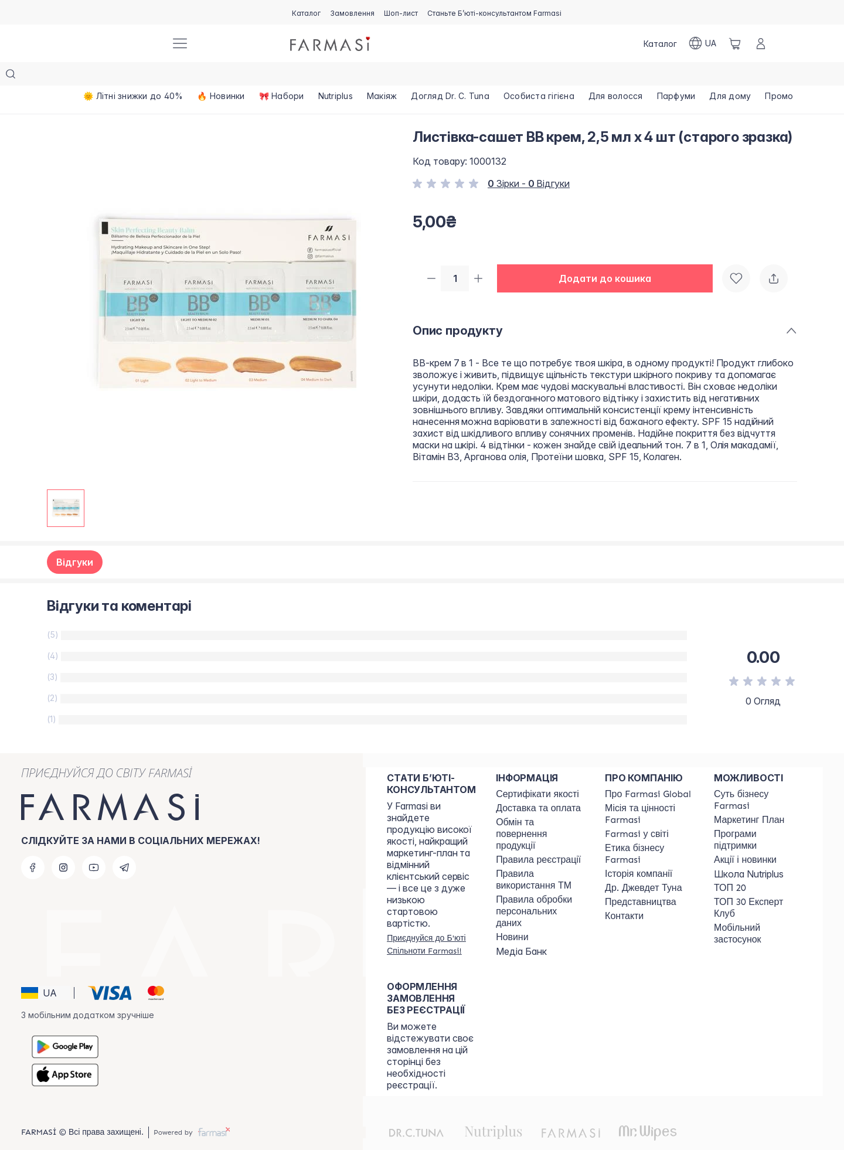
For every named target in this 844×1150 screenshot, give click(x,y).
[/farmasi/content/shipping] (538, 785)
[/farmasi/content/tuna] (643, 864)
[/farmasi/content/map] (640, 878)
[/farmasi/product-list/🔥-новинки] (220, 76)
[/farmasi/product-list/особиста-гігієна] (538, 76)
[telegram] (124, 844)
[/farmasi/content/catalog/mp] (749, 796)
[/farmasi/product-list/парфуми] (676, 76)
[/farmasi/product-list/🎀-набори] (281, 76)
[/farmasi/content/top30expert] (758, 884)
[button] (609, 255)
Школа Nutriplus (749, 850)
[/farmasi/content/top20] (730, 864)
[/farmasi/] (117, 43)
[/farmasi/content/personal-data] (540, 888)
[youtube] (94, 844)
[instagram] (63, 844)
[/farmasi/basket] (735, 43)
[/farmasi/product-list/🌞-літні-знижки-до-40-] (133, 76)
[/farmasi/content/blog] (512, 914)
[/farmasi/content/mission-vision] (649, 790)
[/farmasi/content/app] (758, 910)
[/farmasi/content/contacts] (624, 893)
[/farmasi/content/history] (638, 850)
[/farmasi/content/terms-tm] (540, 856)
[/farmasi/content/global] (648, 771)
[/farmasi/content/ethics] (649, 830)
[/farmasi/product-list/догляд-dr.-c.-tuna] (450, 76)
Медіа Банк (521, 928)
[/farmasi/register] (352, 12)
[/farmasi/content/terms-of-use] (538, 836)
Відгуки (74, 539)
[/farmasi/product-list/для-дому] (730, 76)
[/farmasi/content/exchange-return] (540, 810)
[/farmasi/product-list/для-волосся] (615, 76)
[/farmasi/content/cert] (537, 771)
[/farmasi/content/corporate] (637, 810)
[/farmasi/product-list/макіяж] (382, 76)
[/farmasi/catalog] (306, 12)
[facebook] (33, 844)
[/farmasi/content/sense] (758, 776)
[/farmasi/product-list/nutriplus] (335, 76)
